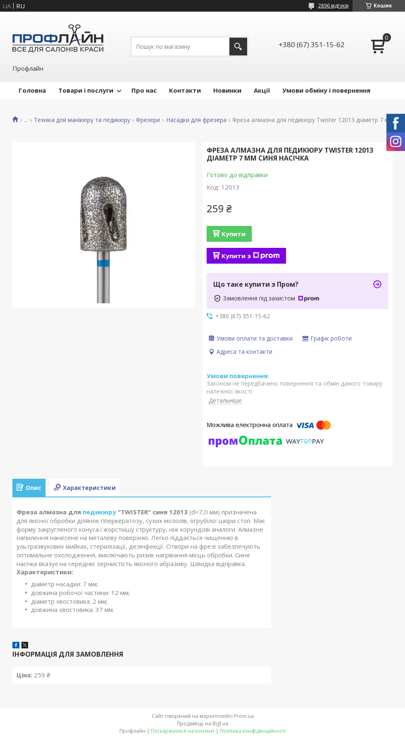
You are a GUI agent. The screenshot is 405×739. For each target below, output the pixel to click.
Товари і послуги (85, 90)
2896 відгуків (333, 5)
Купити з (251, 256)
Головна (32, 90)
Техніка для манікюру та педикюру (82, 120)
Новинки (227, 90)
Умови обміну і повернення (326, 90)
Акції (262, 90)
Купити (233, 234)
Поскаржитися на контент (182, 730)
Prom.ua (244, 716)
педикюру (99, 512)
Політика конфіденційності (253, 730)
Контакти (185, 90)
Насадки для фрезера (196, 120)
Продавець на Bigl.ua (202, 723)
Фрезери (148, 120)
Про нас (144, 90)
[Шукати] (238, 46)
